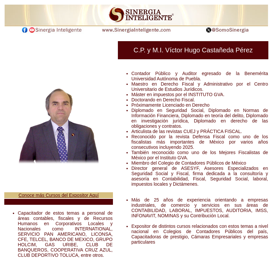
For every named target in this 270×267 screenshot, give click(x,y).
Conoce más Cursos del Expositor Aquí (58, 195)
